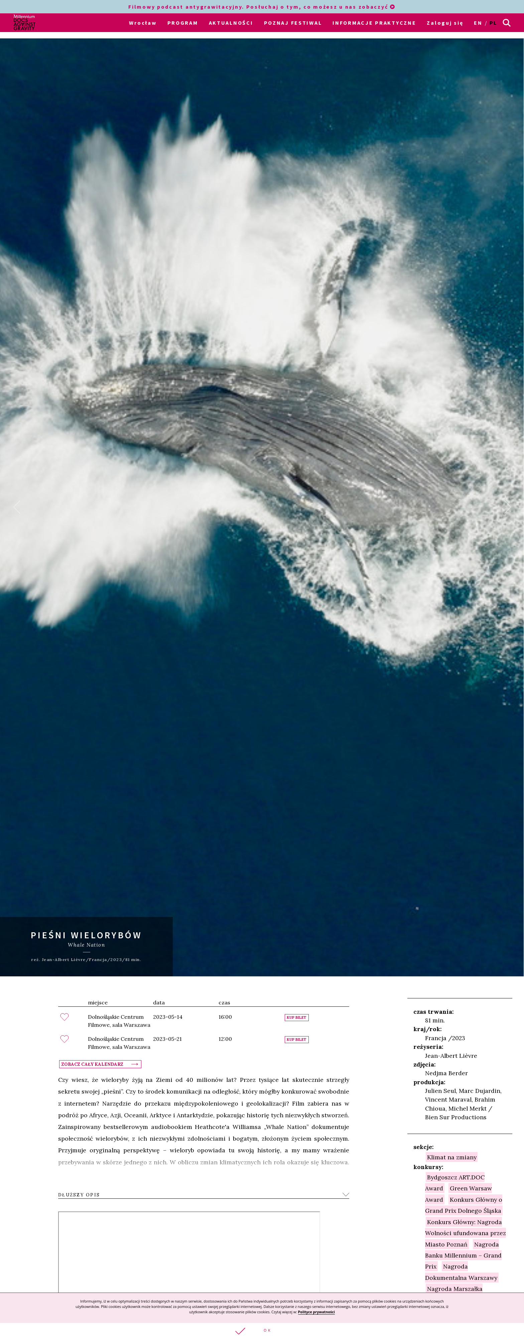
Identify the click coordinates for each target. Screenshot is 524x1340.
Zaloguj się (445, 22)
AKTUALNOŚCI (231, 22)
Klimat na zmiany (452, 1156)
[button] (262, 1331)
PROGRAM (182, 22)
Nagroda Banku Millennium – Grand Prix (463, 1254)
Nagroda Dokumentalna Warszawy (461, 1271)
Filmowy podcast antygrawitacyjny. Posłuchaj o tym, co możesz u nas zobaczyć (261, 6)
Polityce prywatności (316, 1312)
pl (493, 22)
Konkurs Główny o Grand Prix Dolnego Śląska (463, 1204)
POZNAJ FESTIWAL (293, 22)
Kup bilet (296, 1016)
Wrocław (142, 22)
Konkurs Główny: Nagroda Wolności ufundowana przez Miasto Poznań (465, 1232)
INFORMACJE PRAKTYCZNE (374, 22)
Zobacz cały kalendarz (92, 1063)
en (478, 22)
